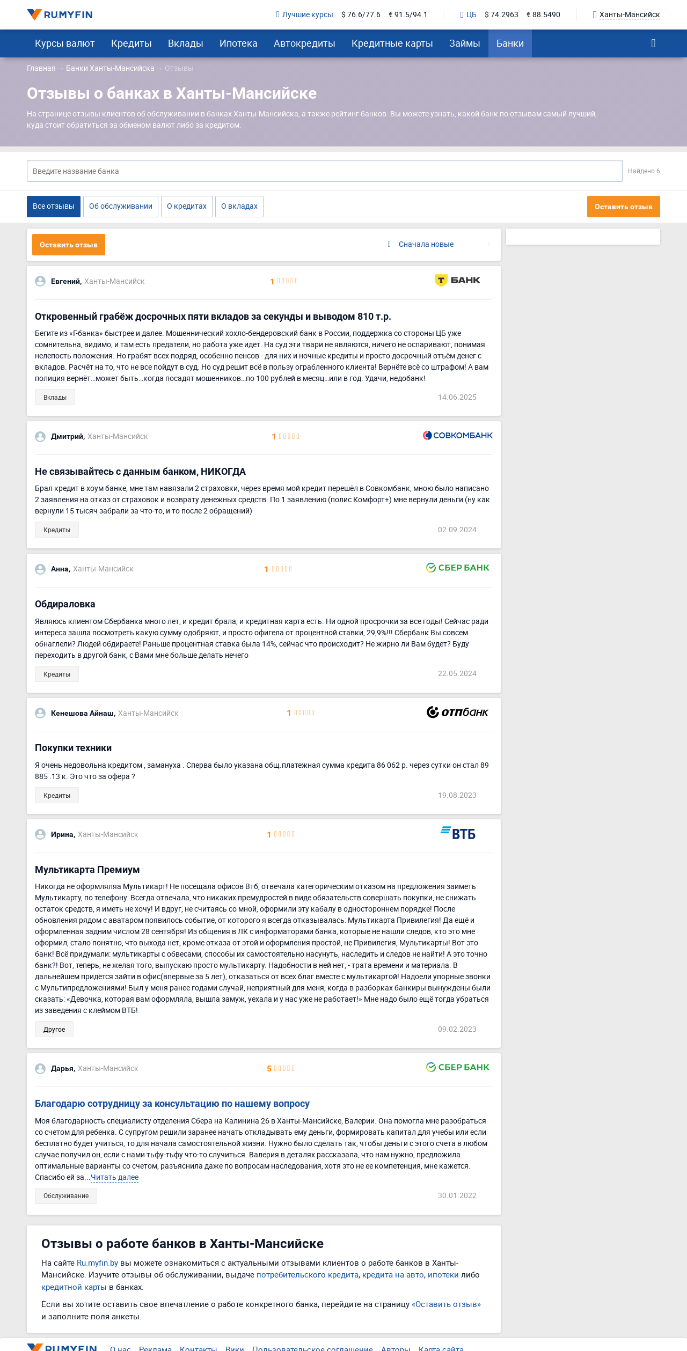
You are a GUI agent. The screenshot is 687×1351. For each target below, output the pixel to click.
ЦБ (469, 15)
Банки (510, 42)
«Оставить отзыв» (446, 1303)
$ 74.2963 (501, 14)
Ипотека (239, 42)
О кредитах (187, 206)
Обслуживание (66, 1195)
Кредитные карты (392, 42)
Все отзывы (54, 206)
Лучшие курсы (304, 14)
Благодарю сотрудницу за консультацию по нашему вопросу (172, 1103)
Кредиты (131, 42)
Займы (464, 42)
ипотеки (443, 1274)
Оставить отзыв (624, 206)
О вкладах (239, 206)
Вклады (185, 42)
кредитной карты (74, 1286)
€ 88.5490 (543, 14)
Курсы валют (65, 42)
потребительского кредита (308, 1274)
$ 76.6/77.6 (361, 14)
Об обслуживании (120, 206)
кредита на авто (393, 1274)
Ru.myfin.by (97, 1262)
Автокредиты (304, 42)
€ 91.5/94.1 (408, 14)
